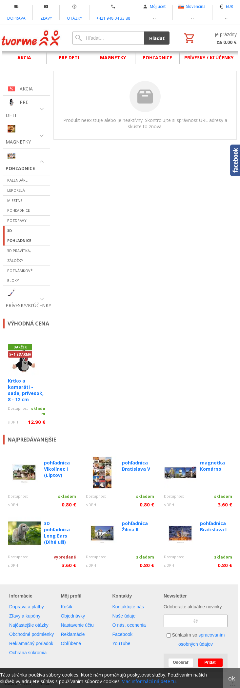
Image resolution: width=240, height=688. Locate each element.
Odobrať (181, 662)
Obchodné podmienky (31, 634)
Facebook (122, 634)
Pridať (210, 662)
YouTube (121, 643)
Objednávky (73, 616)
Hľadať (157, 38)
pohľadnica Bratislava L (214, 526)
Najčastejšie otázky (29, 625)
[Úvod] (31, 38)
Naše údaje (123, 616)
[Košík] (209, 38)
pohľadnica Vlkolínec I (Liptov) (57, 469)
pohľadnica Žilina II (135, 526)
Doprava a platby (26, 606)
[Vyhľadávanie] (108, 38)
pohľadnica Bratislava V (136, 466)
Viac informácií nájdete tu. (149, 681)
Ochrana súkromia (28, 652)
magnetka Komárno (212, 466)
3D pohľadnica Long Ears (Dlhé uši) (57, 532)
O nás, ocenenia (129, 625)
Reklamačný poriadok (31, 643)
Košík (66, 606)
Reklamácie (73, 634)
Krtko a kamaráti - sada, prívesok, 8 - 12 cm (26, 390)
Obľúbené (71, 643)
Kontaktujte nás (128, 606)
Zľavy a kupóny (24, 616)
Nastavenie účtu (77, 625)
